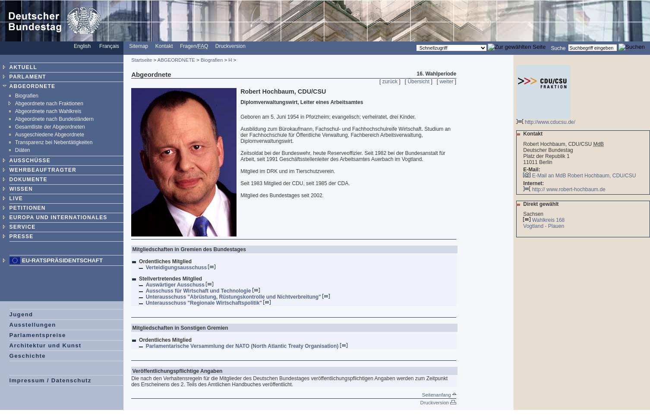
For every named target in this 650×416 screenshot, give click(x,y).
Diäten (22, 150)
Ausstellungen (32, 324)
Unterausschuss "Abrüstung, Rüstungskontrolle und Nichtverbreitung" (238, 297)
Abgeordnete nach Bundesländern (54, 119)
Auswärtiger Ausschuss (180, 285)
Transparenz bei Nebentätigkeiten (54, 142)
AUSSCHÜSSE (29, 161)
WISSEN (21, 189)
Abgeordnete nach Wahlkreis (48, 111)
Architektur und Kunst (45, 345)
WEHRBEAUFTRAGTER (42, 170)
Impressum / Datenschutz (50, 380)
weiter (446, 82)
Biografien (26, 96)
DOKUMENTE (28, 179)
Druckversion (230, 46)
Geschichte (27, 356)
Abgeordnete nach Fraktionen (49, 104)
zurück (390, 82)
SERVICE (22, 227)
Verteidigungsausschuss (181, 268)
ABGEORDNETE (32, 86)
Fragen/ (194, 46)
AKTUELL (23, 67)
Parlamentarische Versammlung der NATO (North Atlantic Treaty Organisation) (246, 346)
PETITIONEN (27, 208)
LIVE (16, 198)
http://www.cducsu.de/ (545, 119)
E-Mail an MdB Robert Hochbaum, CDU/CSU (584, 176)
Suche (558, 48)
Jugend (21, 314)
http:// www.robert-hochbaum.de (564, 189)
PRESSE (21, 236)
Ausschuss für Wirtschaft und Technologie (203, 291)
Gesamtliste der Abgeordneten (50, 127)
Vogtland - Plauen (544, 226)
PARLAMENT (27, 77)
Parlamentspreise (37, 335)
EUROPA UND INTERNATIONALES (58, 217)
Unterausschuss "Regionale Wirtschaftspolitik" (208, 303)
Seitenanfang (439, 394)
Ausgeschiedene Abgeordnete (49, 135)
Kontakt (164, 46)
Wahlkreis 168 (548, 220)
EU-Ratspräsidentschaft (62, 260)
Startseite (141, 60)
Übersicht (418, 82)
